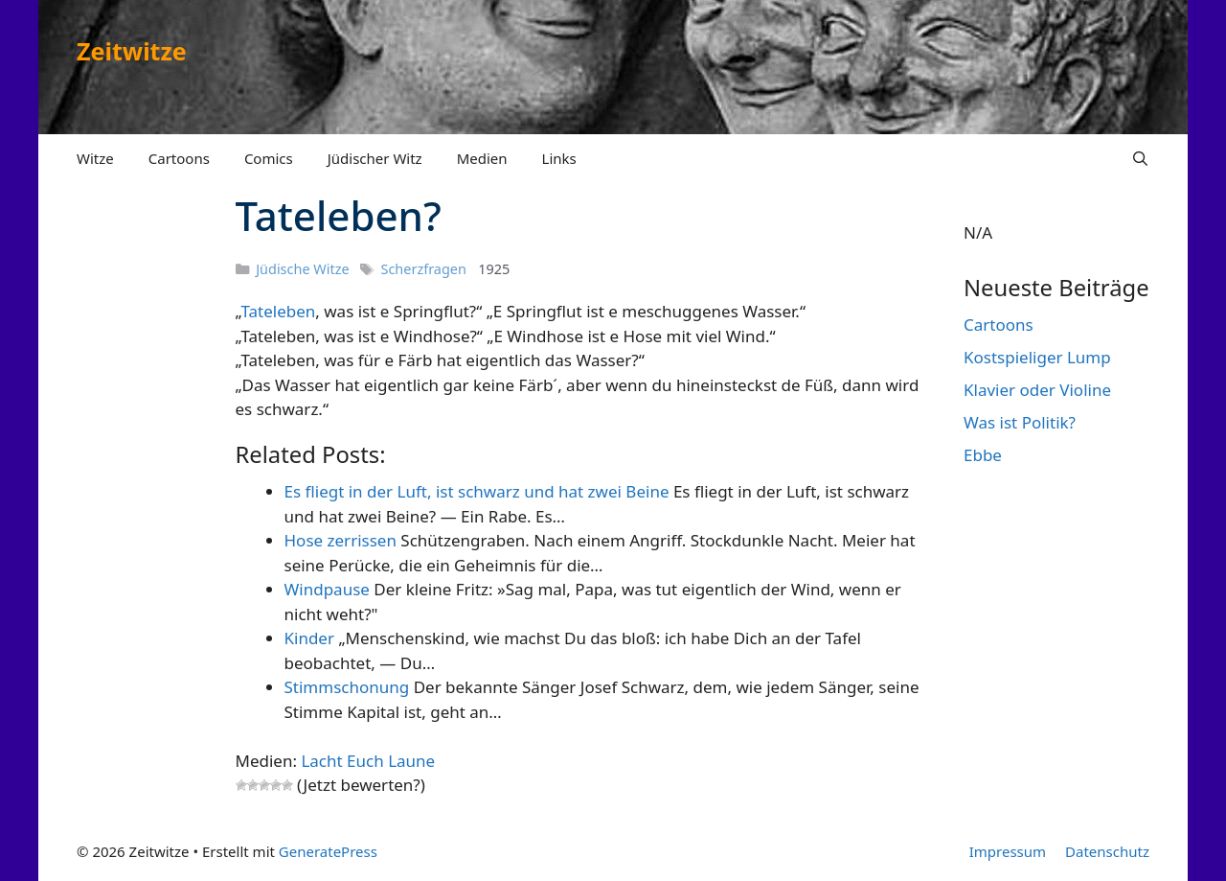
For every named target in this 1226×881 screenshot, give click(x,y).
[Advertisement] (143, 487)
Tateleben (277, 311)
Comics (268, 158)
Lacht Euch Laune (368, 761)
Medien (482, 158)
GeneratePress (328, 851)
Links (559, 158)
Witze (95, 158)
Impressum (1007, 851)
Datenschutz (1107, 851)
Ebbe (983, 455)
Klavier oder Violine (1037, 390)
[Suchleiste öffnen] (1140, 158)
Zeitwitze (132, 51)
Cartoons (179, 158)
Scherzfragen (423, 269)
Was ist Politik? (1020, 422)
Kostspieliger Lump (1037, 357)
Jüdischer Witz (375, 158)
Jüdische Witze (302, 269)
